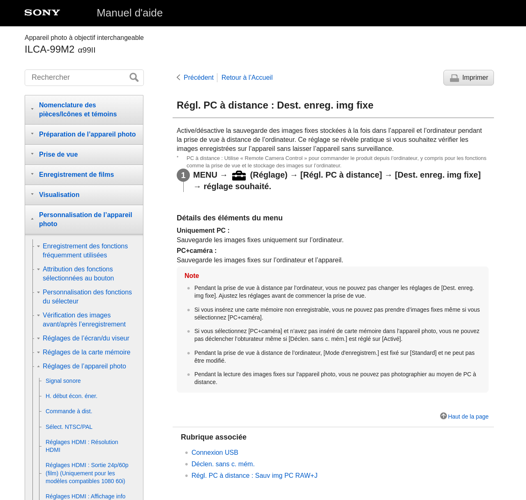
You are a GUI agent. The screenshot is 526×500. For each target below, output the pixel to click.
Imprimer (475, 77)
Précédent (199, 77)
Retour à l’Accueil (247, 77)
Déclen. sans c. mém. (223, 464)
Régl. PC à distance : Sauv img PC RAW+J (254, 475)
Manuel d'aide (130, 13)
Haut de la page (468, 416)
